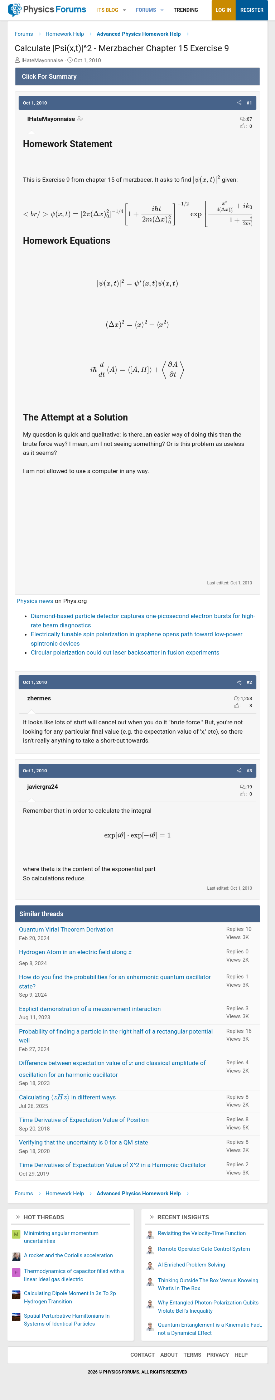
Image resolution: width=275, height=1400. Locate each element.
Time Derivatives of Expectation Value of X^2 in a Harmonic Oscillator (112, 1164)
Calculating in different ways (67, 1097)
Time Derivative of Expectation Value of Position (84, 1119)
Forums (146, 10)
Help (241, 1355)
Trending (186, 10)
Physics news (34, 600)
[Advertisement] (137, 527)
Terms (192, 1355)
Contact (142, 1355)
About (169, 1355)
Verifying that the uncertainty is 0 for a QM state (83, 1142)
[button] (124, 10)
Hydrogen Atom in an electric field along (75, 952)
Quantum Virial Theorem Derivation (66, 929)
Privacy (218, 1355)
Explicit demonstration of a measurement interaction (90, 1008)
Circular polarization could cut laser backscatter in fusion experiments (125, 652)
